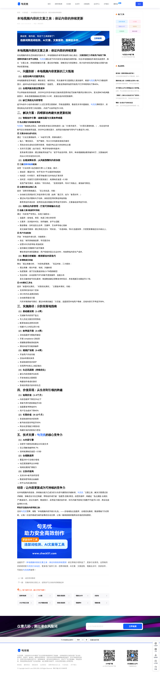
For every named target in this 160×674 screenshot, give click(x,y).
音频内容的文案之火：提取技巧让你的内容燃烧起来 (44, 582)
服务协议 (27, 665)
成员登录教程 (30, 578)
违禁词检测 (58, 4)
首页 (49, 4)
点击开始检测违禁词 (95, 626)
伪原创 (135, 26)
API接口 (106, 4)
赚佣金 (116, 4)
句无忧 (42, 59)
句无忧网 (26, 570)
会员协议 (43, 665)
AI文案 (68, 4)
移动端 (19, 665)
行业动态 (25, 12)
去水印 (77, 4)
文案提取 (87, 4)
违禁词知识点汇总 (54, 665)
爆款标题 (134, 31)
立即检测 (132, 626)
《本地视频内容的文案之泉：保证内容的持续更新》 (46, 562)
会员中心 (97, 4)
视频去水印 (122, 26)
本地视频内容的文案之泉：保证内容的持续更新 (46, 12)
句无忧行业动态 (33, 566)
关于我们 (73, 665)
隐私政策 (35, 665)
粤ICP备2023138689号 (60, 668)
